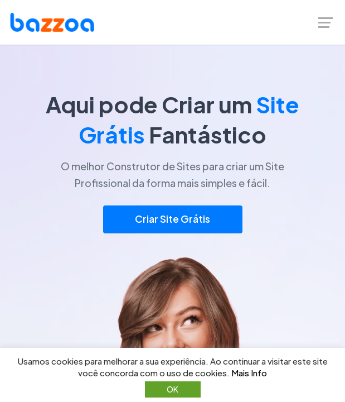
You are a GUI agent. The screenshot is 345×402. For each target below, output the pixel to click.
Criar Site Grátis (172, 219)
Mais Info (249, 372)
